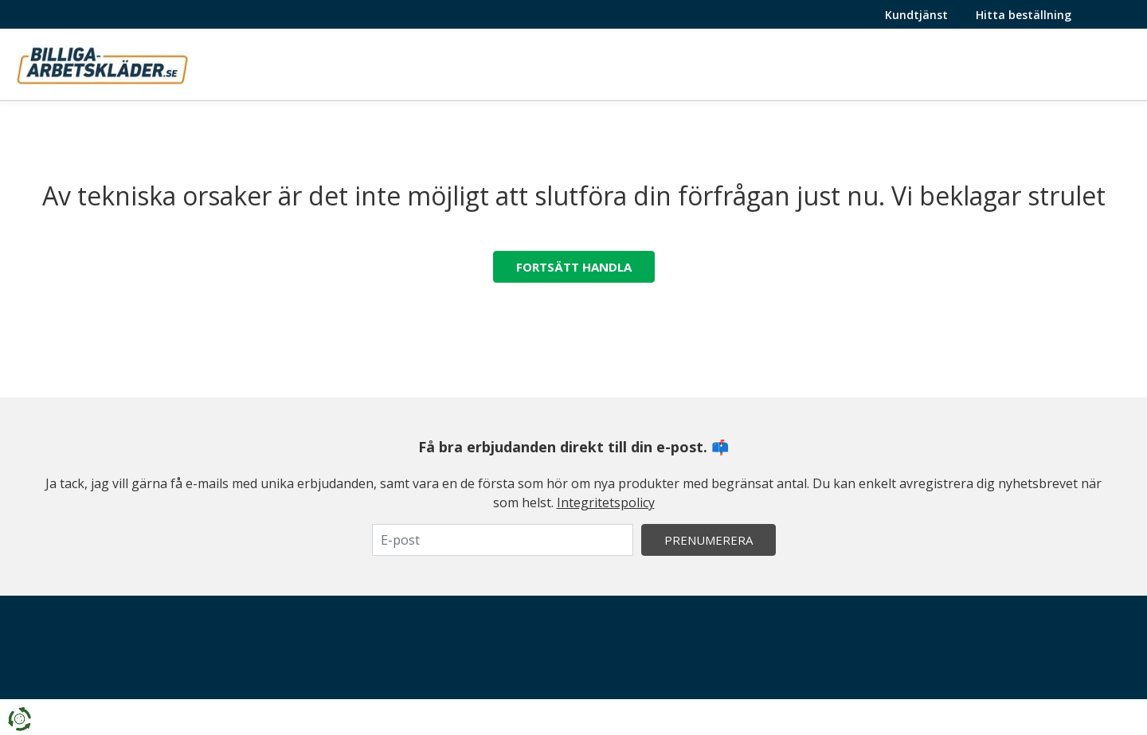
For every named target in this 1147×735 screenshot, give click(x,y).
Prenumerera (708, 540)
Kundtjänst (916, 15)
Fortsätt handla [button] (574, 267)
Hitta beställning (1023, 15)
